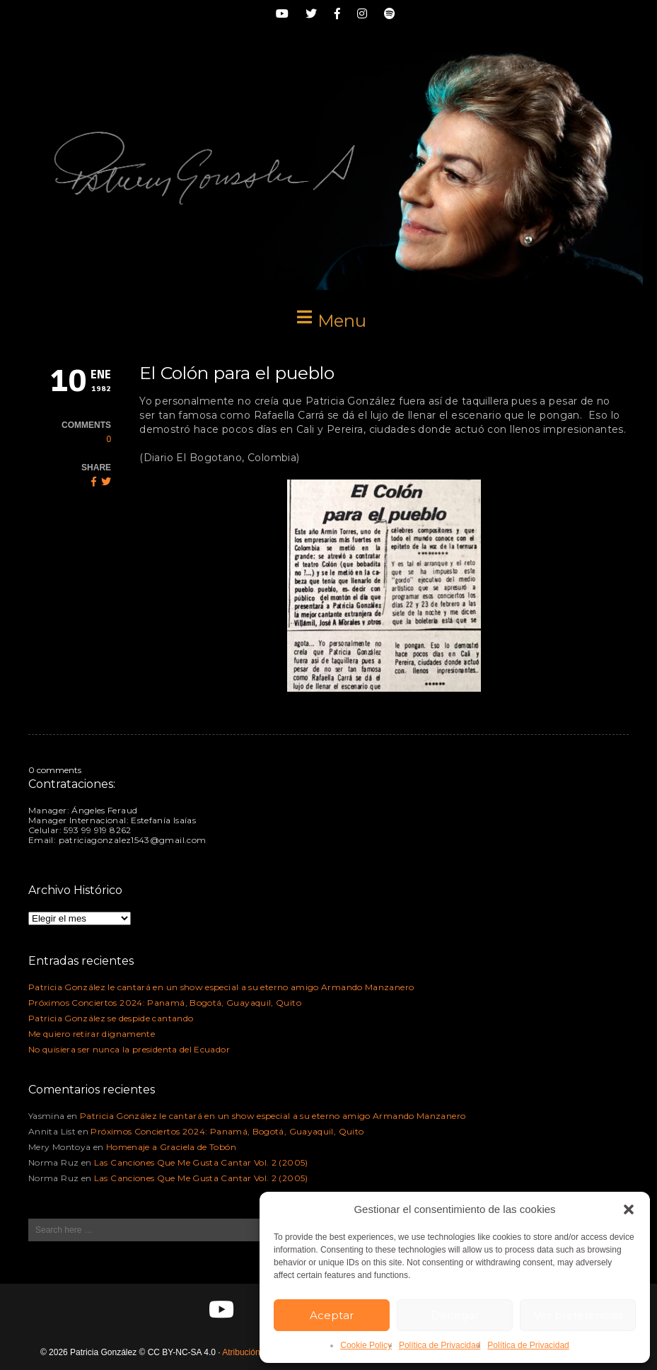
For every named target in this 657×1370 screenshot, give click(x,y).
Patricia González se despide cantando (110, 1018)
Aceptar (332, 1315)
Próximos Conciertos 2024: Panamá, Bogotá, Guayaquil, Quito (164, 1002)
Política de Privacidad (439, 1345)
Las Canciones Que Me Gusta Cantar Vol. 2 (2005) (201, 1162)
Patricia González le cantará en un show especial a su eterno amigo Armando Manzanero (221, 987)
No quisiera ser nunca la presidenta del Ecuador (129, 1049)
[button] (629, 1209)
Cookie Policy (366, 1345)
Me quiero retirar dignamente (91, 1033)
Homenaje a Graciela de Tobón (171, 1147)
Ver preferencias (578, 1315)
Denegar (455, 1315)
